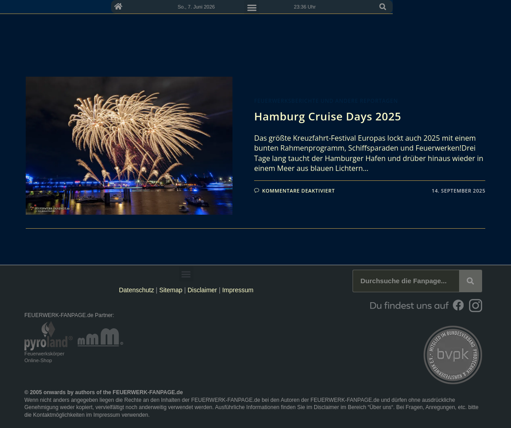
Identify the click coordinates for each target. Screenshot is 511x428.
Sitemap (171, 290)
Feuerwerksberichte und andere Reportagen (326, 101)
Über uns (380, 407)
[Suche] (470, 281)
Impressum (237, 290)
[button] (476, 23)
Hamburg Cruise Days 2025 (327, 116)
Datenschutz (136, 290)
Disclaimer (202, 290)
